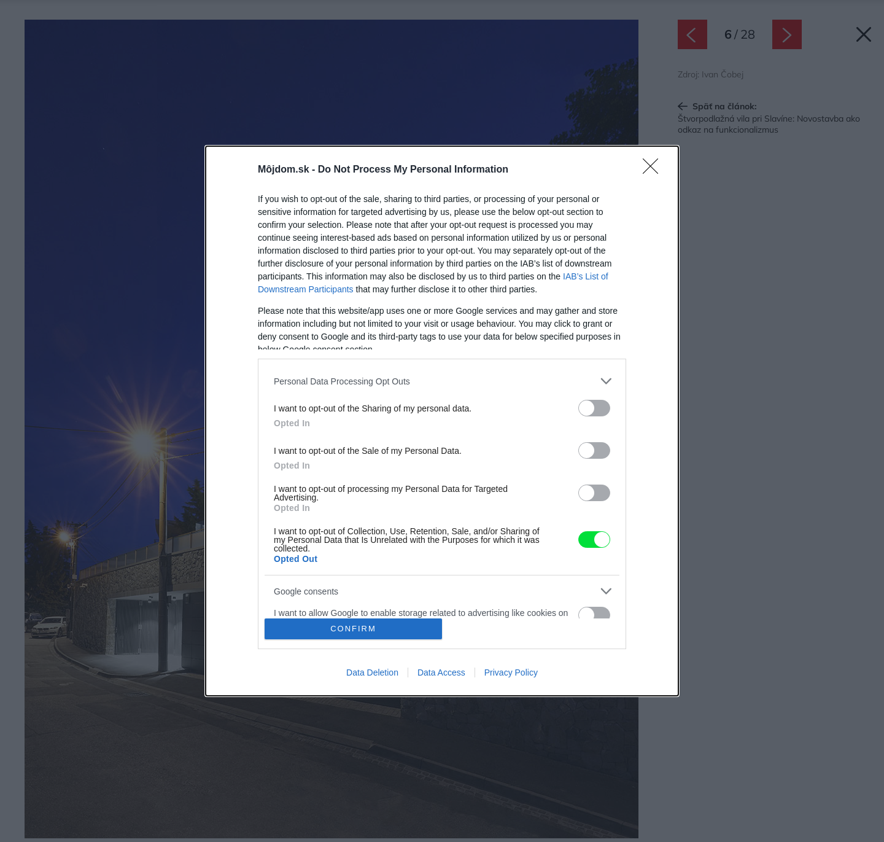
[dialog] (442, 420)
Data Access (441, 672)
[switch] (594, 408)
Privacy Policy (511, 672)
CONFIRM (353, 628)
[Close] (654, 170)
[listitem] (442, 381)
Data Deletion (372, 672)
